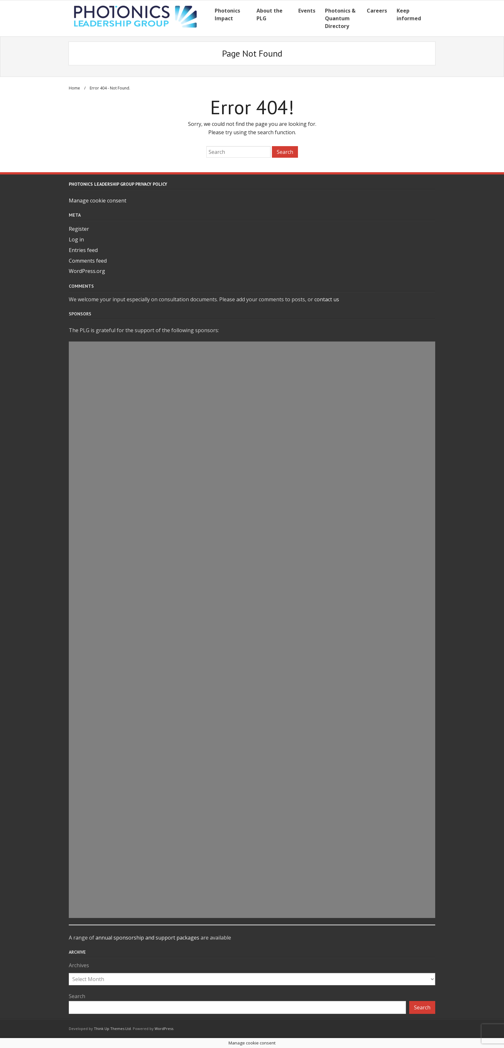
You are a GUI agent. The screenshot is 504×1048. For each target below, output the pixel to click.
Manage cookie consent (97, 200)
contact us (326, 299)
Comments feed (88, 260)
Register (79, 228)
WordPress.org (87, 271)
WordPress (164, 1028)
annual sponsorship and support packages (147, 937)
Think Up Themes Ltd (112, 1028)
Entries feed (83, 250)
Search (77, 996)
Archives (79, 965)
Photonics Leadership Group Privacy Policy (118, 184)
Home (74, 88)
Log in (76, 239)
